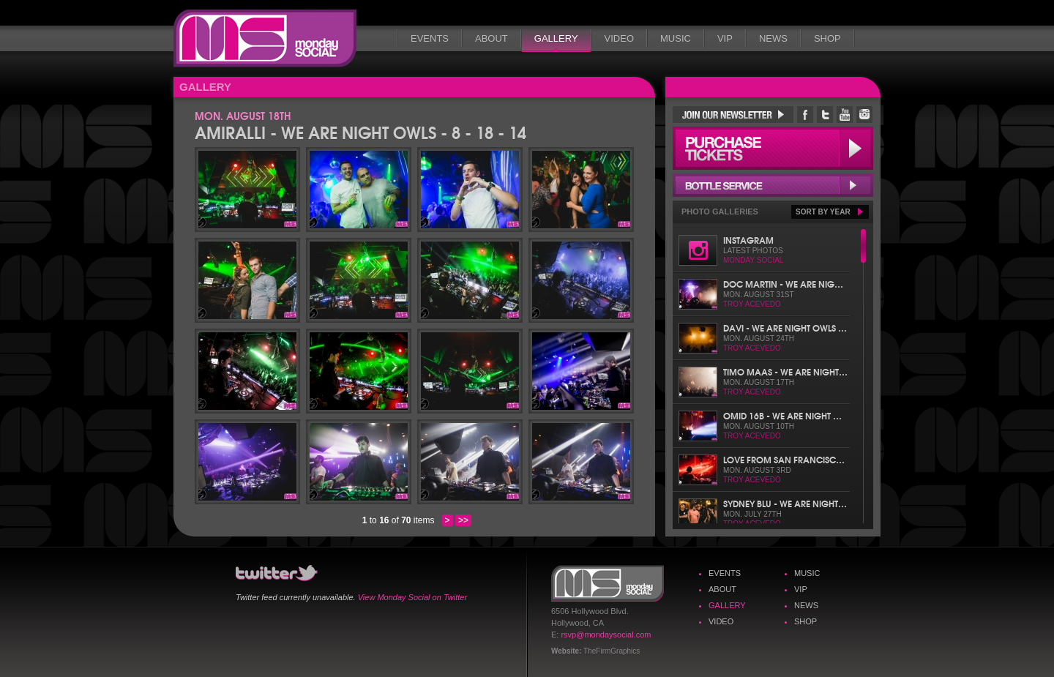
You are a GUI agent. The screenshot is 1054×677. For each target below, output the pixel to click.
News (773, 38)
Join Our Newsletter (733, 114)
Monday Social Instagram (864, 114)
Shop (827, 38)
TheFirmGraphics (611, 651)
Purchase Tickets (773, 148)
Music (675, 38)
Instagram (748, 239)
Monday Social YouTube (845, 114)
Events (430, 38)
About (491, 38)
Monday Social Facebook (805, 114)
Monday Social (264, 38)
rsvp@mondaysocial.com (606, 634)
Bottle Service (773, 185)
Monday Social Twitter (825, 114)
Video (619, 38)
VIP (725, 38)
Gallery (556, 38)
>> (463, 520)
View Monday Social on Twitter (412, 597)
